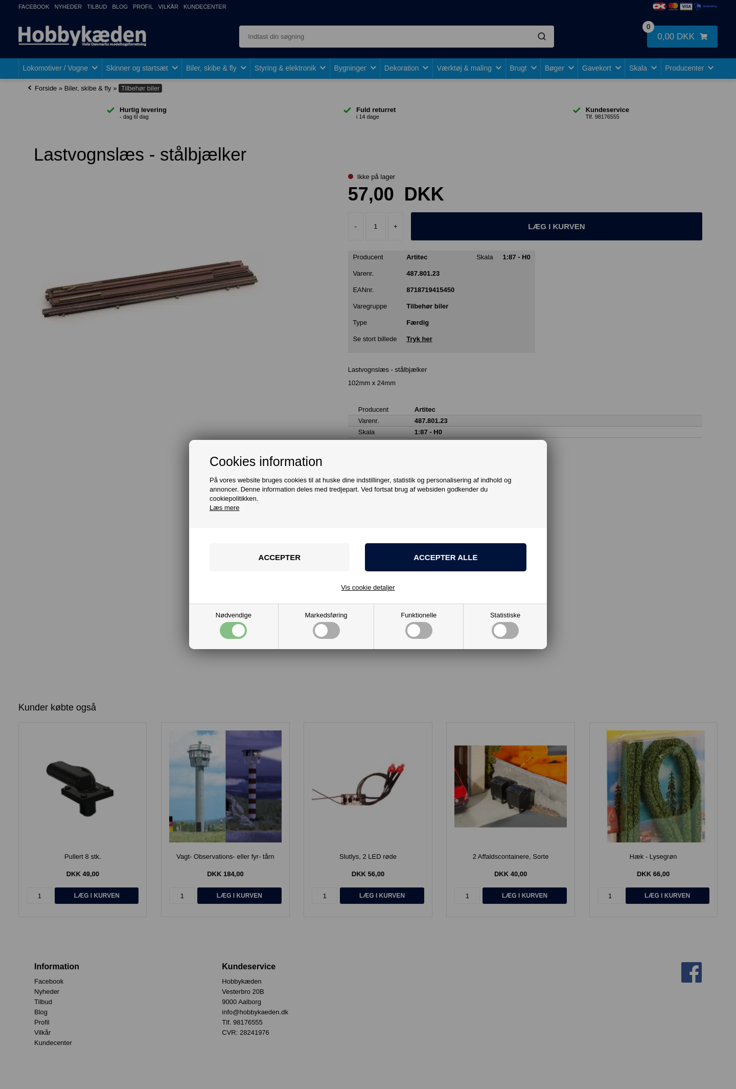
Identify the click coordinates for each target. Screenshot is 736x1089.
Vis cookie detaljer (368, 587)
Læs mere (225, 508)
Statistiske (505, 625)
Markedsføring (326, 625)
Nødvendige (233, 625)
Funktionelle (418, 625)
